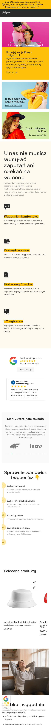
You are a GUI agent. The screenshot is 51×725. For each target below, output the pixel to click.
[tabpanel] (15, 446)
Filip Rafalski (22, 381)
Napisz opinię (25, 369)
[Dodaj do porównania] (34, 588)
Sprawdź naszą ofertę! (13, 105)
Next (49, 610)
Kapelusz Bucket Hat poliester (21, 624)
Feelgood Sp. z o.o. (31, 358)
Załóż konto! (12, 72)
